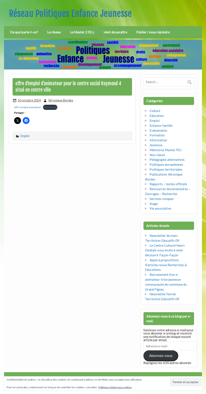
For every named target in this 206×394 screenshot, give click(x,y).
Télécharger (50, 107)
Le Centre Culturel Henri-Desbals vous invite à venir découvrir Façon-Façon (165, 250)
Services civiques (162, 199)
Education (157, 116)
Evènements (158, 130)
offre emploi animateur (27, 107)
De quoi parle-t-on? (24, 32)
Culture (155, 111)
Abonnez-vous (160, 356)
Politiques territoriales (166, 169)
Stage (154, 204)
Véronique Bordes (60, 100)
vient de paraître (115, 32)
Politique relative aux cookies (115, 387)
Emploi (25, 136)
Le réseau (54, 32)
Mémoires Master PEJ (165, 150)
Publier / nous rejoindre (153, 32)
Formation (157, 135)
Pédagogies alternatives (167, 159)
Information (158, 140)
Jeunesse (156, 145)
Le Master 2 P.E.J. (82, 32)
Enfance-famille (161, 125)
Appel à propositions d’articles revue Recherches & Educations (166, 265)
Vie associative (160, 208)
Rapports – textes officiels (168, 184)
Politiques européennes (166, 164)
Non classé (157, 155)
